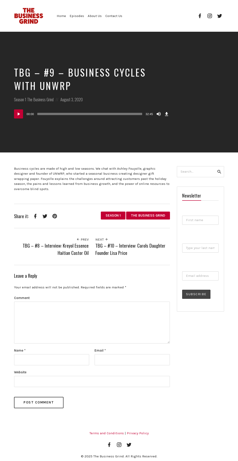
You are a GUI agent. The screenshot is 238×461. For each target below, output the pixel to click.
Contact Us (113, 16)
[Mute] (158, 113)
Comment (22, 298)
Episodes (77, 16)
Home (61, 16)
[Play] (18, 113)
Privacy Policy (138, 433)
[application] (92, 113)
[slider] (89, 114)
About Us (95, 16)
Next (101, 239)
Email (100, 350)
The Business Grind (40, 99)
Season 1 (20, 99)
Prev (82, 239)
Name (20, 350)
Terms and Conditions (107, 433)
